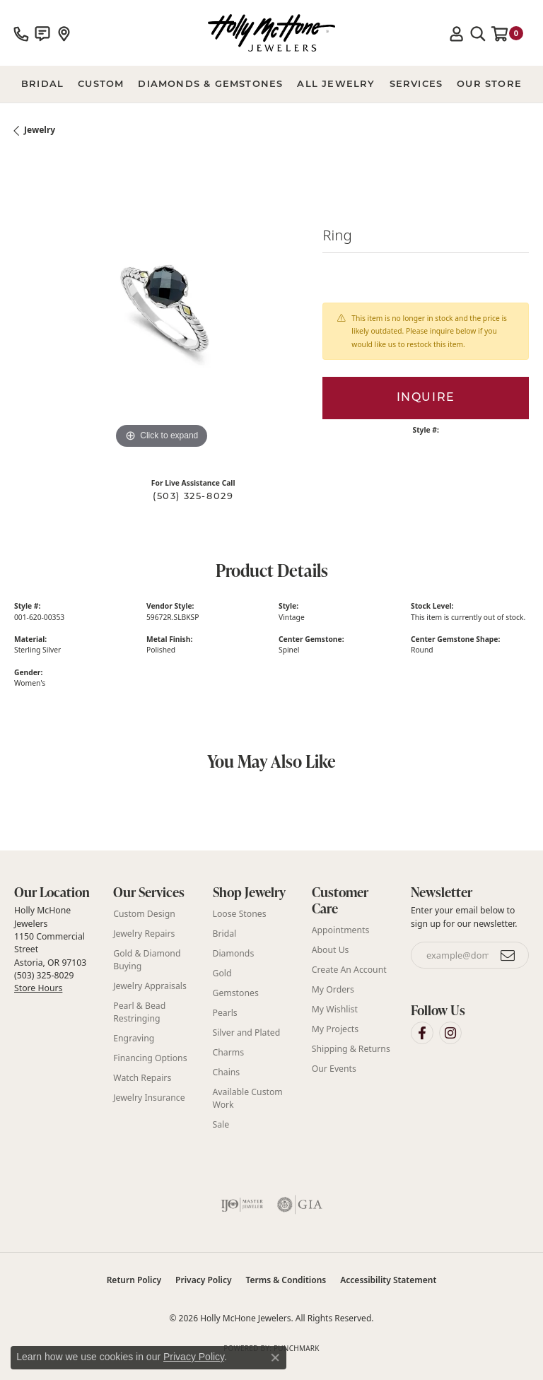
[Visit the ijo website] (242, 1205)
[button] (457, 33)
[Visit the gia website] (299, 1205)
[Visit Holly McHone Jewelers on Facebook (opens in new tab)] (422, 1033)
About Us (330, 950)
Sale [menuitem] (221, 1124)
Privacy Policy (203, 1280)
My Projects (335, 1029)
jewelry (39, 130)
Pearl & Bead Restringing (139, 1012)
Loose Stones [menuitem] (240, 914)
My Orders (333, 989)
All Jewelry (336, 83)
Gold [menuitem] (222, 973)
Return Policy (134, 1280)
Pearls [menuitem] (225, 1013)
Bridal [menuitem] (225, 934)
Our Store (489, 83)
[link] (21, 33)
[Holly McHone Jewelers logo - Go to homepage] (271, 33)
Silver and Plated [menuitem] (247, 1033)
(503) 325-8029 (193, 496)
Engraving (133, 1038)
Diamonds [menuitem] (234, 953)
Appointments (341, 930)
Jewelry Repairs (144, 934)
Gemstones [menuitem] (236, 993)
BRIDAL (42, 83)
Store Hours (38, 988)
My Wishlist (335, 1009)
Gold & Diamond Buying (146, 959)
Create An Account (349, 970)
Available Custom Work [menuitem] (248, 1098)
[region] (161, 305)
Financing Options (150, 1058)
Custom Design (144, 914)
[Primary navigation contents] (271, 84)
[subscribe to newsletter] (508, 955)
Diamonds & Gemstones (210, 83)
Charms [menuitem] (229, 1052)
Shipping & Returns (351, 1049)
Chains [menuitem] (226, 1072)
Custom (101, 83)
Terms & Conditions (286, 1280)
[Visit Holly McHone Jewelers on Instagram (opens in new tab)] (450, 1033)
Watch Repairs (142, 1078)
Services (416, 83)
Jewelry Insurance (149, 1098)
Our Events (334, 1069)
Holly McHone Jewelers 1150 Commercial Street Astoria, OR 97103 (50, 949)
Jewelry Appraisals (150, 986)
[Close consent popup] (275, 1357)
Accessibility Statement (388, 1280)
